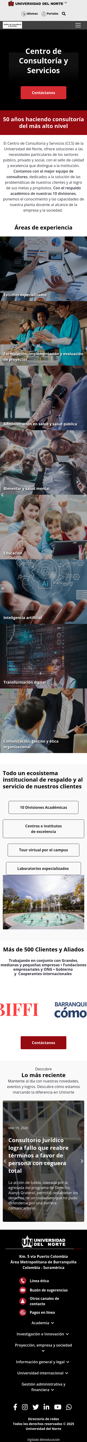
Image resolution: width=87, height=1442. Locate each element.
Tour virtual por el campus (43, 849)
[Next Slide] (74, 902)
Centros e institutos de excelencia (43, 828)
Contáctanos (43, 92)
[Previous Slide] (12, 902)
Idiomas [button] (29, 14)
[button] (64, 13)
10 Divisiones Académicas (43, 807)
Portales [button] (50, 14)
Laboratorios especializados (43, 868)
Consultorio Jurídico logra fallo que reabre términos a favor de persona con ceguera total (38, 1155)
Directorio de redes (43, 1419)
